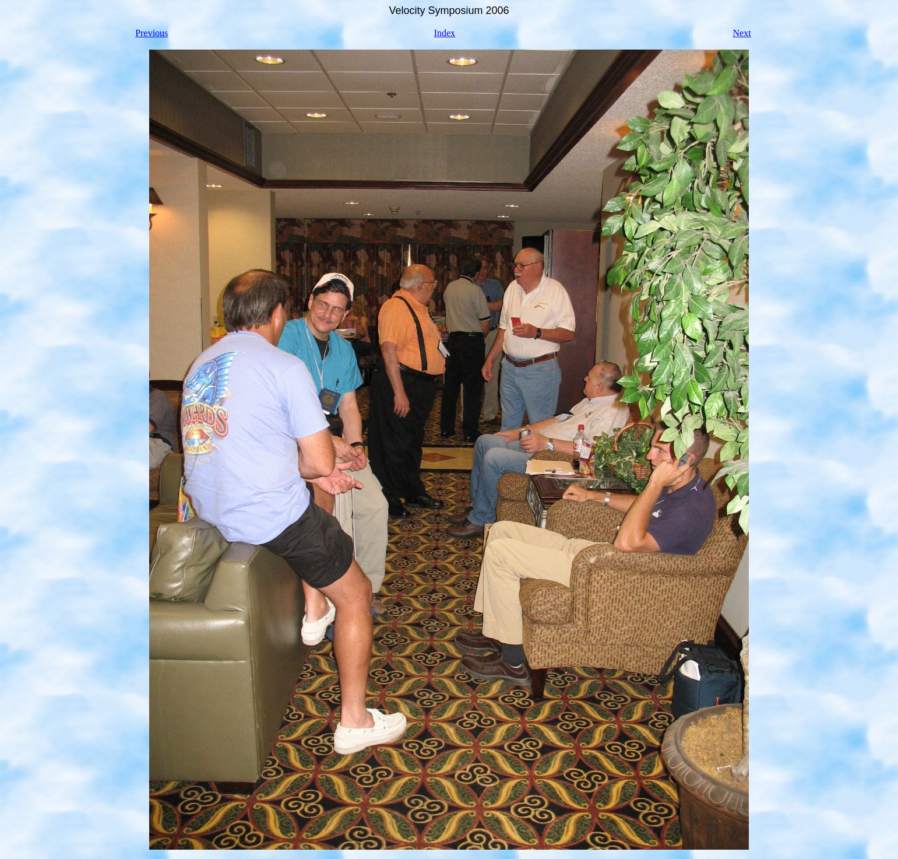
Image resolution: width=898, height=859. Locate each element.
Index (444, 33)
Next (742, 33)
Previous (151, 33)
